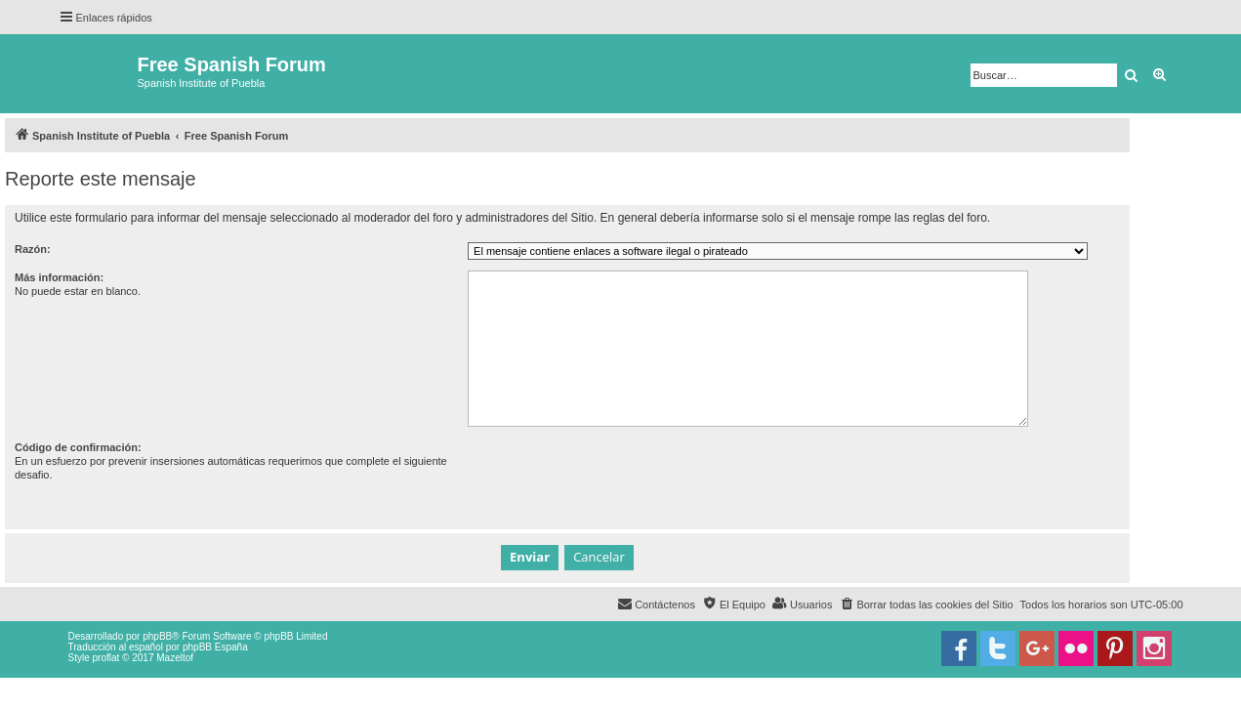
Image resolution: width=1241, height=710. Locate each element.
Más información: (59, 277)
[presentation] (616, 478)
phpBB (157, 636)
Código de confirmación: (78, 447)
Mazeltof (174, 657)
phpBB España (215, 647)
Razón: (33, 249)
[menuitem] (926, 604)
